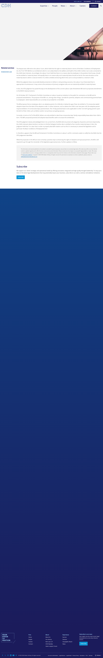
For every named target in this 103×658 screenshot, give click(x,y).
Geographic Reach (67, 641)
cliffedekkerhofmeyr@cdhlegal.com (29, 156)
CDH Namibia (87, 1)
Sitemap (90, 655)
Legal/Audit (69, 655)
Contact (30, 644)
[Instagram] (8, 655)
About (72, 6)
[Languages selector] (98, 1)
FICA (87, 655)
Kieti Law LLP (78, 1)
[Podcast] (16, 655)
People (54, 6)
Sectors (65, 637)
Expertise (43, 6)
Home (30, 637)
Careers (82, 6)
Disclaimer (82, 655)
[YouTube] (13, 655)
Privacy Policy (76, 655)
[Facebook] (2, 655)
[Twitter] (5, 655)
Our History (49, 639)
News (63, 6)
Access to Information (53, 655)
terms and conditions (27, 154)
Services (65, 639)
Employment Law (6, 71)
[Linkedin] (10, 655)
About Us (48, 637)
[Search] (101, 5)
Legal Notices (62, 655)
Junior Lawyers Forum (51, 646)
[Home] (6, 6)
